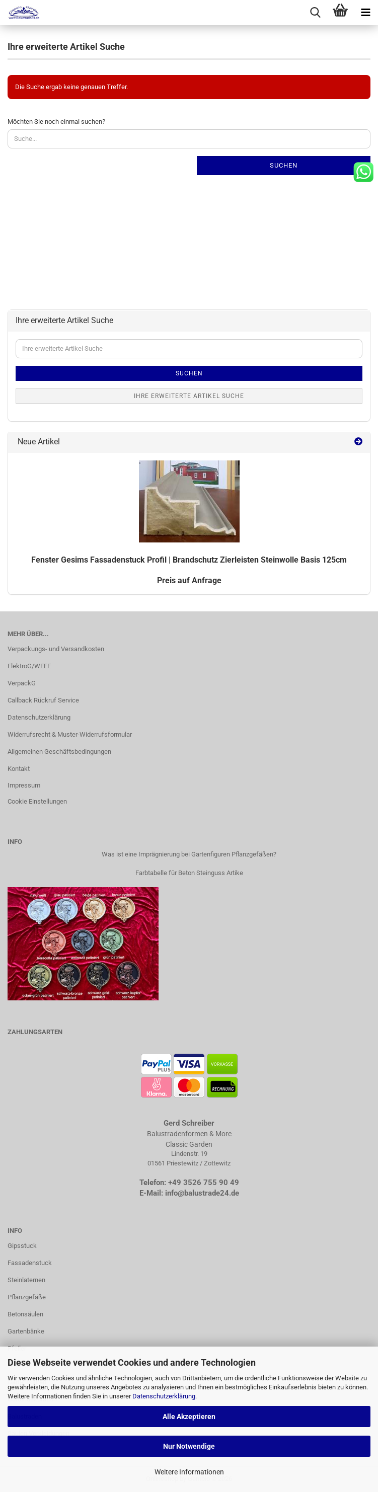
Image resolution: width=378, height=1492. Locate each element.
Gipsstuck (22, 1245)
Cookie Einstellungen (37, 801)
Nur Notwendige (189, 1446)
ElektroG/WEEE (29, 666)
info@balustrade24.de (202, 1193)
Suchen (283, 165)
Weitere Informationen (189, 1472)
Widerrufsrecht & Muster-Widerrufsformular (70, 734)
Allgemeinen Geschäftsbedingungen (59, 751)
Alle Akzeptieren (189, 1416)
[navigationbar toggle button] (365, 12)
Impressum (24, 785)
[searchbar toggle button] (315, 12)
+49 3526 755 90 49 (203, 1182)
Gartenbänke (26, 1331)
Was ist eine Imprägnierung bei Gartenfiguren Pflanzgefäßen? (189, 854)
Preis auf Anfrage (189, 580)
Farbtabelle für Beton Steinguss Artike (189, 873)
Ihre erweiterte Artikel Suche (189, 396)
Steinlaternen (26, 1280)
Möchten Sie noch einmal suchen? (56, 121)
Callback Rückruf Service (43, 700)
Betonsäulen (25, 1314)
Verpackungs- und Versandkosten (56, 649)
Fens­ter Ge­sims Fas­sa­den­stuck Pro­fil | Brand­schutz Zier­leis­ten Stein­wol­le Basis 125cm (189, 560)
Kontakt (19, 768)
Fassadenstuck (30, 1263)
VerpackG (22, 683)
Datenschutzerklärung (163, 1396)
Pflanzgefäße (27, 1297)
